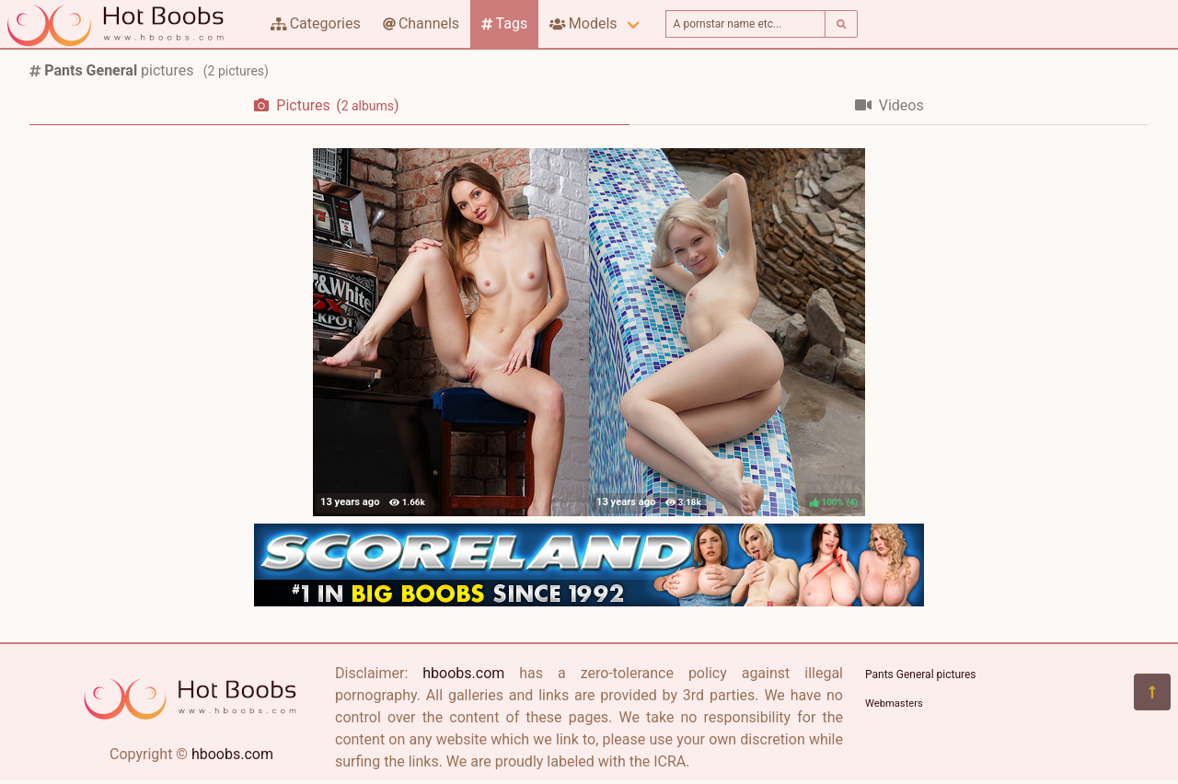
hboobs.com (232, 754)
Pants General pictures (920, 674)
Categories (316, 23)
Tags (504, 23)
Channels (421, 23)
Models (583, 23)
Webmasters (894, 703)
